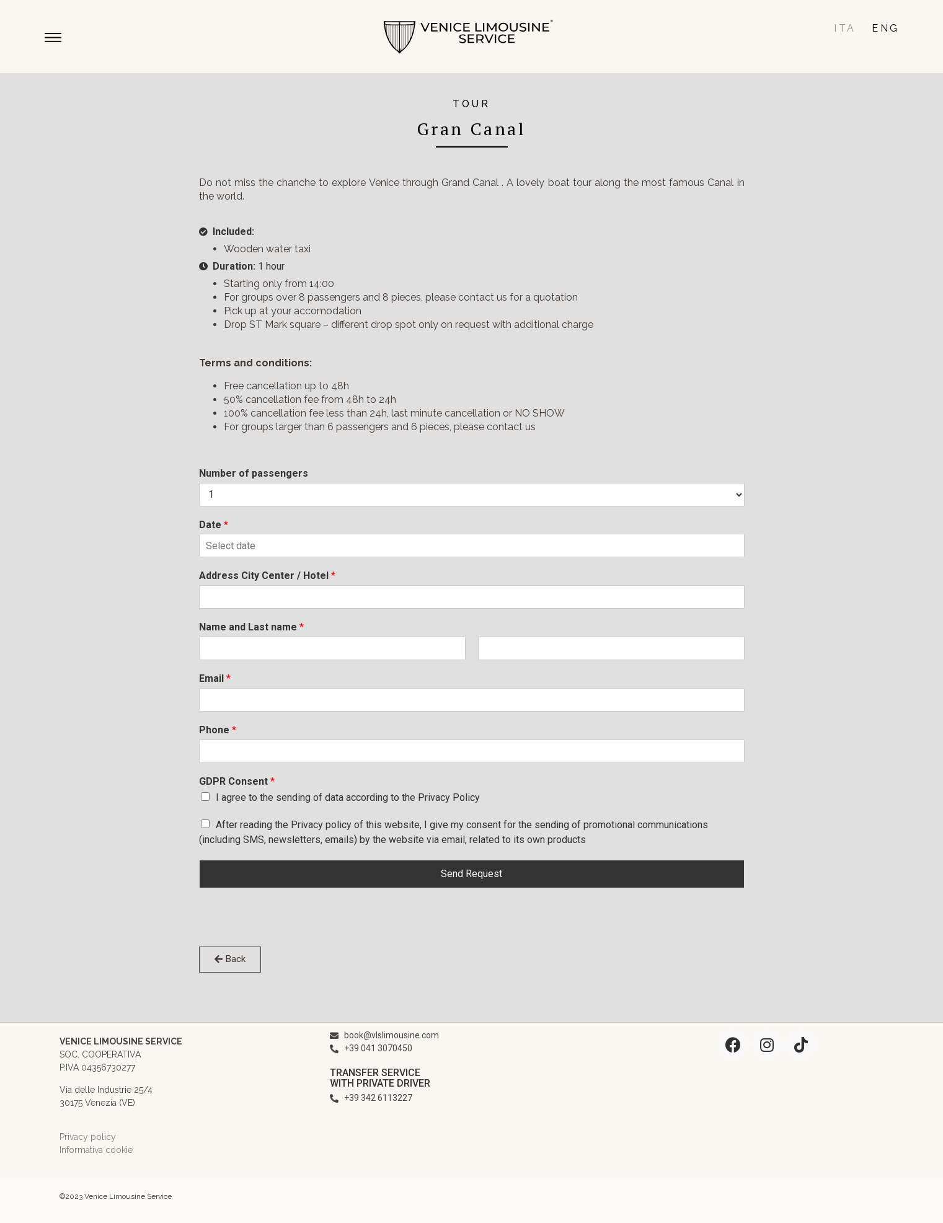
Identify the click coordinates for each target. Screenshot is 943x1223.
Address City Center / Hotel (267, 575)
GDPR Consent (237, 781)
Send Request (471, 874)
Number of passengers (253, 473)
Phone (217, 730)
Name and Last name (251, 627)
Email (215, 678)
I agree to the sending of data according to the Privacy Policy (348, 797)
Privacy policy (88, 1137)
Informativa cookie (96, 1150)
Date (213, 525)
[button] (53, 39)
